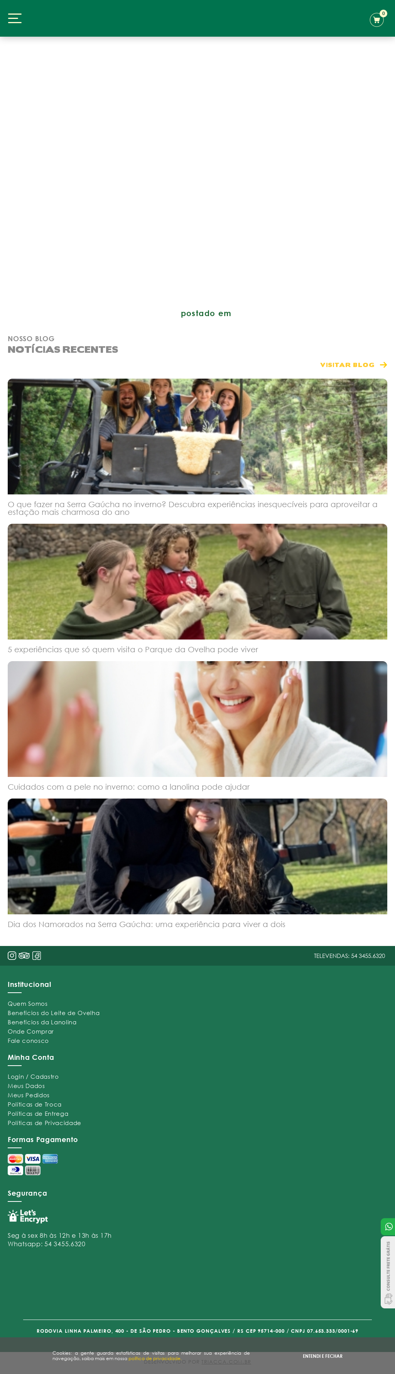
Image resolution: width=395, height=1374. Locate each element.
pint (24, 956)
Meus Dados (26, 1086)
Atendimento (388, 1226)
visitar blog (347, 364)
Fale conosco (28, 1040)
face (36, 955)
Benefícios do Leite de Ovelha (54, 1013)
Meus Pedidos (29, 1095)
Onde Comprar (31, 1031)
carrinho (378, 18)
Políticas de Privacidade (44, 1123)
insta (12, 955)
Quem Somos (28, 1003)
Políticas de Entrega (38, 1113)
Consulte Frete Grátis (388, 1272)
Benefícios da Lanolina (42, 1022)
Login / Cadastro (33, 1076)
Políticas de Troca (35, 1104)
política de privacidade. (155, 1358)
